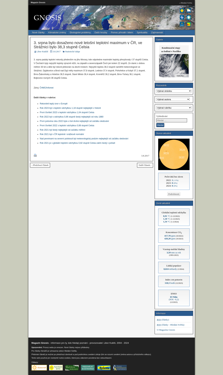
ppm (169, 235)
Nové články (38, 32)
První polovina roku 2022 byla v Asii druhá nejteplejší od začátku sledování (74, 121)
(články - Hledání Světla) (170, 324)
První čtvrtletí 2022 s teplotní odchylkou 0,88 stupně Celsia (67, 125)
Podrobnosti (173, 194)
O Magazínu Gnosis (166, 329)
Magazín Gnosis (38, 2)
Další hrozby (100, 32)
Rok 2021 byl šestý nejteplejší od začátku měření (62, 130)
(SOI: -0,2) (174, 298)
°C (166, 216)
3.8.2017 (57, 51)
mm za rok (174, 252)
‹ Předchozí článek (40, 165)
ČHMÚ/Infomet (46, 88)
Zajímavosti (157, 32)
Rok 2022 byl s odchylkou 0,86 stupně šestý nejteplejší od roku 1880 (71, 117)
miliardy (170, 269)
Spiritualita (142, 32)
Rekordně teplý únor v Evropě (54, 103)
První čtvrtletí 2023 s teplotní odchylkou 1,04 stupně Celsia (67, 112)
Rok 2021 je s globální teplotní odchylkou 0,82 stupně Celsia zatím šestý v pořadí (77, 143)
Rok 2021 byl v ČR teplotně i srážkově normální (62, 134)
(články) (163, 319)
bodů (170, 283)
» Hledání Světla (185, 3)
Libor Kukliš (42, 51)
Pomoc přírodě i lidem (122, 32)
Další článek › (145, 165)
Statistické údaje (72, 51)
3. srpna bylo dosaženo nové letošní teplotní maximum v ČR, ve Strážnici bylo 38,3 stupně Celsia (88, 45)
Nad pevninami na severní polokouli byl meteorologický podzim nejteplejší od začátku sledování (84, 138)
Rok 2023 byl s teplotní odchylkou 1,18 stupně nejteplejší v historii (70, 108)
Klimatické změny (57, 32)
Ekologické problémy (80, 32)
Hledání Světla (70, 351)
